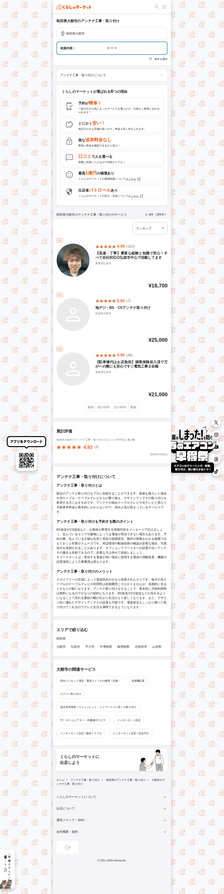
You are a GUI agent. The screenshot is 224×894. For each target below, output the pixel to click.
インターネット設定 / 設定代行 (131, 733)
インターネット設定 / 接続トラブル (81, 733)
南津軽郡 (123, 646)
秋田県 (61, 638)
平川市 (89, 646)
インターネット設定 (129, 720)
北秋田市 (141, 646)
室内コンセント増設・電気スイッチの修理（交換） (90, 680)
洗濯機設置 (138, 680)
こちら (134, 179)
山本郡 (156, 646)
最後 (133, 407)
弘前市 (75, 646)
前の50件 (104, 407)
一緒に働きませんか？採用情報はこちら (7, 865)
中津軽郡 (106, 646)
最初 (91, 407)
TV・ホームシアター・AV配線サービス (83, 720)
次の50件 (120, 407)
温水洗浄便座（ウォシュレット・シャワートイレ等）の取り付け (98, 707)
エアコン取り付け (70, 693)
